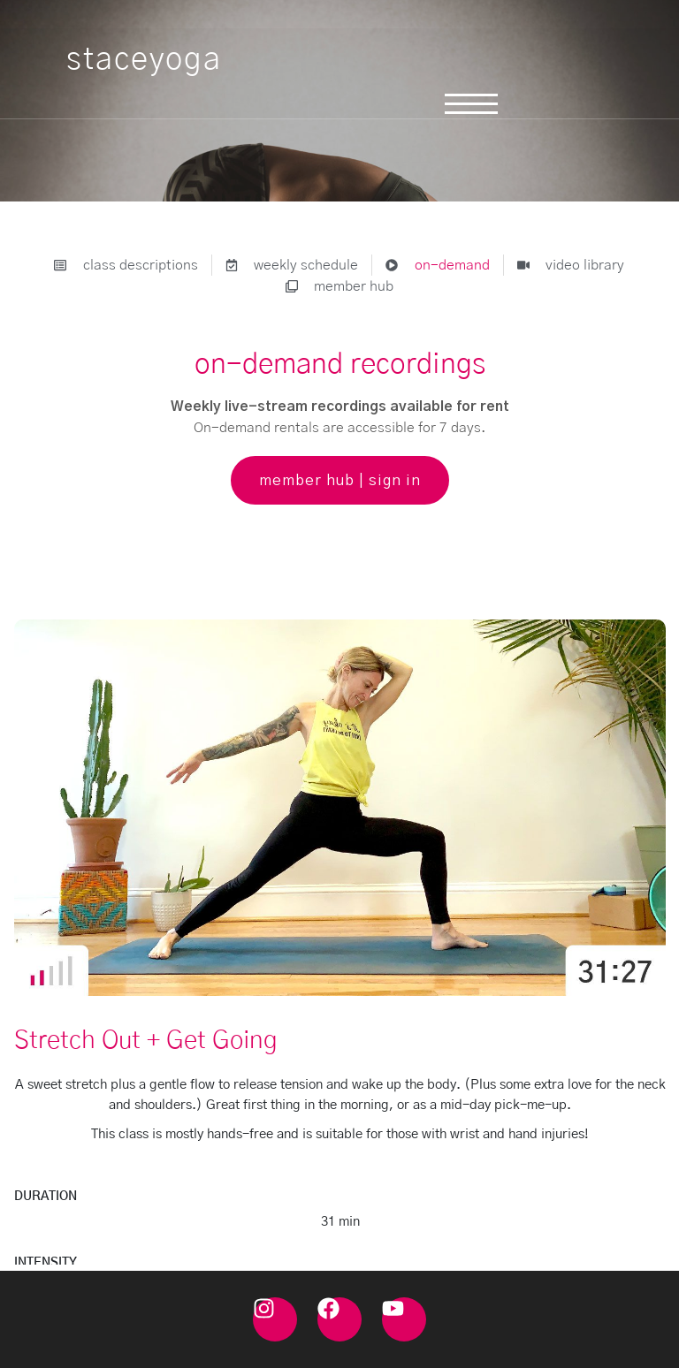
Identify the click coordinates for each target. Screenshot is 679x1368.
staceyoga (144, 59)
